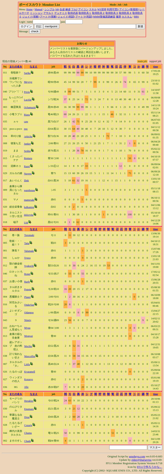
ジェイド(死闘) (66, 16)
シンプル (49, 9)
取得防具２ (98, 13)
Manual (38, 9)
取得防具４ (125, 13)
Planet (27, 297)
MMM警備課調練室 (104, 16)
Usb (26, 222)
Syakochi (29, 265)
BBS (136, 16)
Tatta (26, 243)
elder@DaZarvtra (142, 459)
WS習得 (101, 9)
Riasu (27, 114)
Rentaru (28, 158)
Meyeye (28, 82)
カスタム (127, 16)
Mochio (28, 346)
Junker (27, 143)
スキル (93, 9)
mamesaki (29, 199)
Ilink (26, 180)
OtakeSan (29, 304)
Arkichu (28, 136)
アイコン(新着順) (129, 9)
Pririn (27, 92)
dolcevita (28, 214)
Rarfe (27, 281)
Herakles (29, 400)
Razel (27, 166)
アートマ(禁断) (48, 16)
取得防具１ (85, 13)
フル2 (74, 9)
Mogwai (28, 336)
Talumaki (29, 250)
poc (26, 128)
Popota (27, 289)
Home (29, 9)
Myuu (27, 327)
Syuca (27, 257)
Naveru (27, 173)
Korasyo (28, 379)
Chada (27, 441)
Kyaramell (29, 371)
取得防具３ (111, 13)
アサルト (48, 13)
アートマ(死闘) (83, 16)
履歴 (118, 16)
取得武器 (73, 13)
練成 (67, 9)
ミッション (36, 13)
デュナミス (60, 13)
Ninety (27, 320)
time (155, 66)
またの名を (15, 66)
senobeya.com (137, 456)
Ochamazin (30, 107)
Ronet (27, 274)
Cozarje (28, 425)
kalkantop (29, 207)
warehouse (29, 190)
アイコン (83, 9)
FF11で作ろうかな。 (149, 466)
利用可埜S (113, 9)
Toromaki (29, 235)
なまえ (33, 66)
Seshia (27, 151)
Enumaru (29, 409)
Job (57, 9)
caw (26, 121)
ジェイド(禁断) (30, 16)
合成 (62, 9)
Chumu (28, 432)
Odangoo (29, 312)
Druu (27, 417)
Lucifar (27, 99)
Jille (26, 387)
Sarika (27, 73)
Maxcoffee (29, 356)
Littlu (27, 364)
